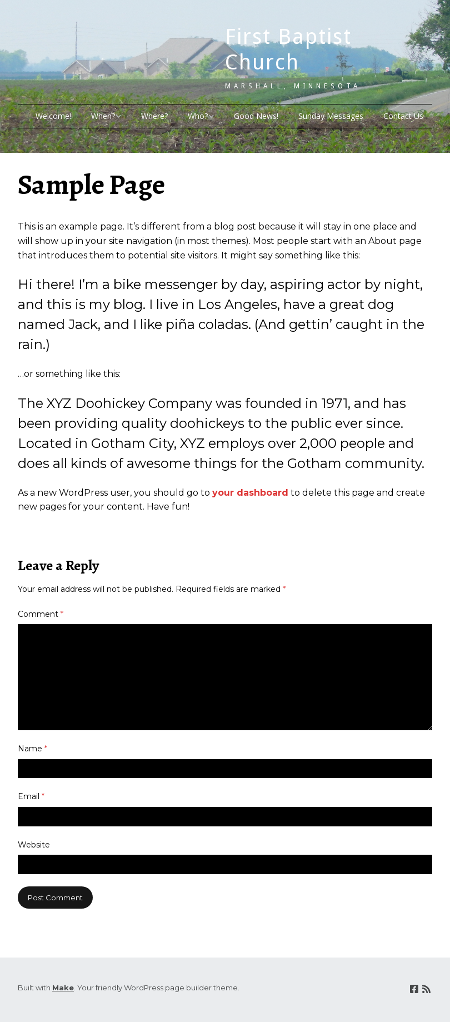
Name (32, 749)
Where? (154, 116)
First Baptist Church (288, 49)
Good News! (256, 116)
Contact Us (403, 116)
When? (103, 116)
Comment (40, 614)
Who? (198, 116)
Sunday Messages (330, 116)
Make (63, 987)
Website (34, 845)
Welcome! (53, 116)
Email (31, 796)
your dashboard (250, 492)
